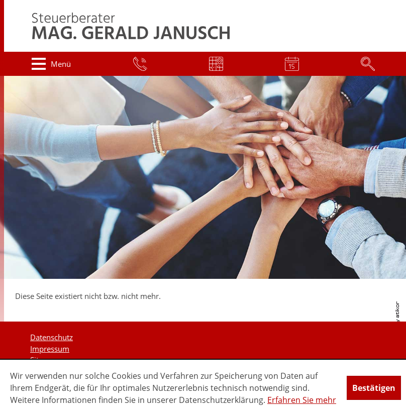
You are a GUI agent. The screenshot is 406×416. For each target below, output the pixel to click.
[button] (51, 64)
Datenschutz (51, 337)
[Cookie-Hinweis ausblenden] (374, 388)
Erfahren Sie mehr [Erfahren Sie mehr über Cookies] (301, 399)
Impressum (49, 349)
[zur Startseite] (131, 26)
